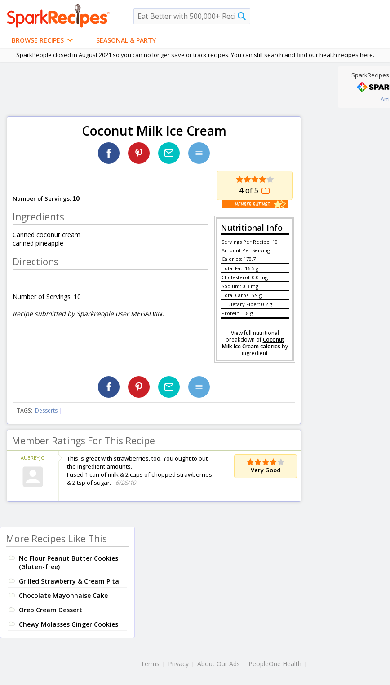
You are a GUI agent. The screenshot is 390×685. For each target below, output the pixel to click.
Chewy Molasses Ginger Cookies (68, 624)
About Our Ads (218, 663)
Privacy (178, 663)
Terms (150, 663)
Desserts (46, 410)
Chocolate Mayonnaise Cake (63, 595)
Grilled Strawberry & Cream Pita (69, 581)
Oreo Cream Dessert (50, 610)
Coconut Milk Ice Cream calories (253, 343)
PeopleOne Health (274, 663)
